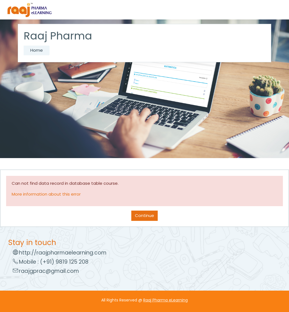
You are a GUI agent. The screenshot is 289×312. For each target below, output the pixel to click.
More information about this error (46, 194)
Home (36, 50)
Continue (144, 215)
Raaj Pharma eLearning (165, 300)
